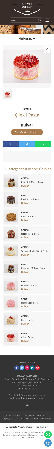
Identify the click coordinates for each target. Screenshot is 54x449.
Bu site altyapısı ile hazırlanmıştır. (27, 427)
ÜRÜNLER (27, 38)
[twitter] (27, 144)
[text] (24, 20)
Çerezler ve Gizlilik (12, 415)
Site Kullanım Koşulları (34, 415)
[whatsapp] (43, 144)
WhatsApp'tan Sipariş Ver (27, 132)
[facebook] (11, 144)
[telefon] (48, 443)
